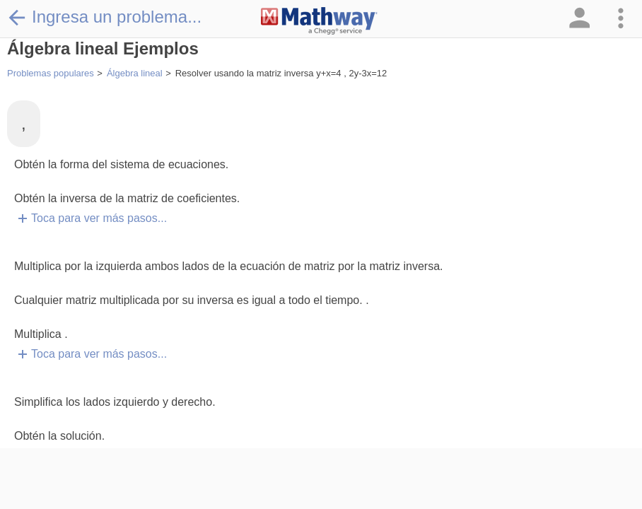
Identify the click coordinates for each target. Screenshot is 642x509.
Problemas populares (50, 73)
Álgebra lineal (135, 73)
